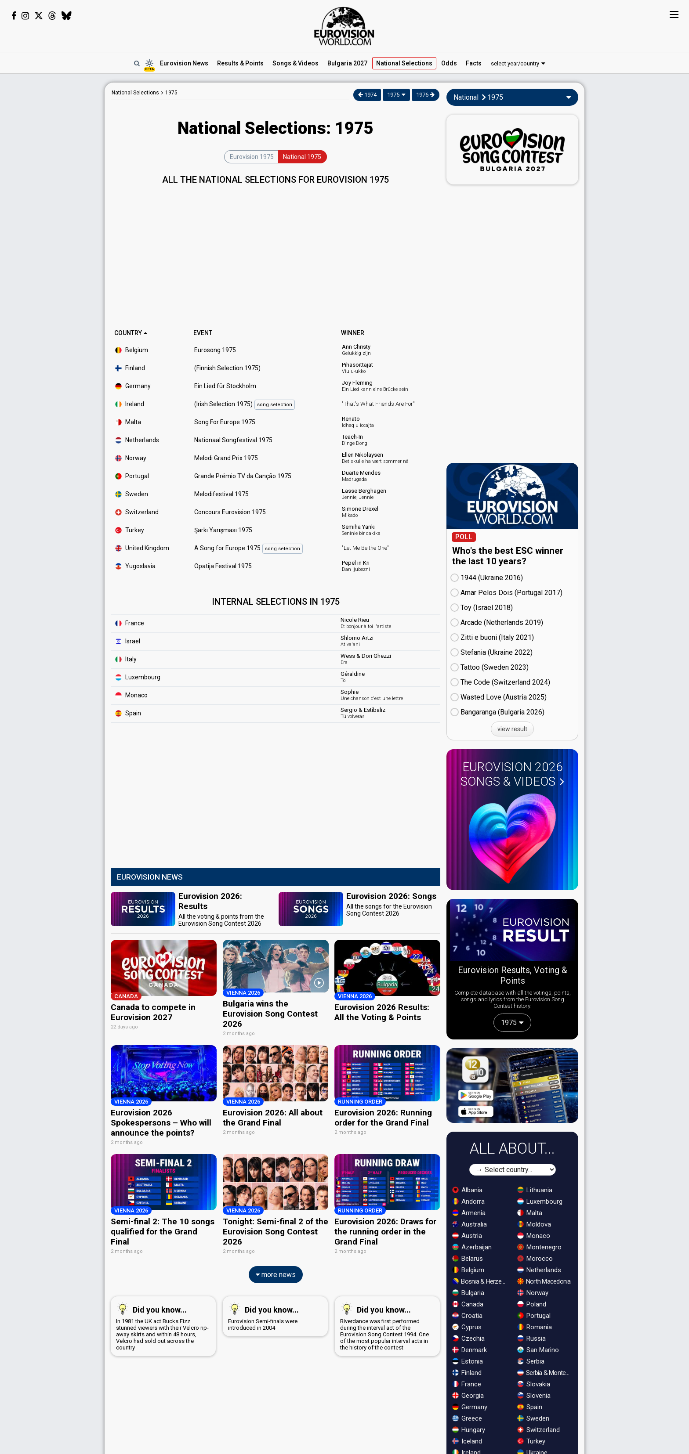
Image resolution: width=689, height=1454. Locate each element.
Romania (534, 1327)
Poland (531, 1304)
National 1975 (302, 156)
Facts (474, 63)
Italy (126, 659)
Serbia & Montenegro (545, 1373)
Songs (295, 63)
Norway (130, 458)
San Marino (538, 1350)
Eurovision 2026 (512, 774)
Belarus (467, 1259)
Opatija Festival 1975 (223, 566)
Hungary (468, 1430)
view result (512, 728)
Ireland (129, 404)
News (184, 63)
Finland (130, 368)
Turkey (129, 530)
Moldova (534, 1224)
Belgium (131, 350)
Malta (128, 422)
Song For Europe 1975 (224, 422)
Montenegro (539, 1247)
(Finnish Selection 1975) (227, 368)
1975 (171, 93)
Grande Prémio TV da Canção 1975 (242, 476)
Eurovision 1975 (252, 156)
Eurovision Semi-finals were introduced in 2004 (273, 1309)
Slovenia (534, 1396)
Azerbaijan (472, 1247)
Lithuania (534, 1190)
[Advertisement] (52, 214)
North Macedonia (544, 1281)
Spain (128, 713)
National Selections (135, 93)
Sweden (131, 494)
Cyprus (467, 1327)
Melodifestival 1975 (221, 494)
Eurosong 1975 (215, 350)
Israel (127, 641)
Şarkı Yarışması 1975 (223, 530)
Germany (133, 386)
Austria (467, 1236)
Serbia (530, 1361)
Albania (467, 1190)
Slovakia (533, 1384)
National (404, 63)
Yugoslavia (135, 566)
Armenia (469, 1213)
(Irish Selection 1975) (244, 405)
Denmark (469, 1350)
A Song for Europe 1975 (248, 549)
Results (240, 63)
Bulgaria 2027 (347, 63)
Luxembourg (137, 677)
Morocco (535, 1259)
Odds (449, 63)
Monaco (533, 1236)
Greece (467, 1418)
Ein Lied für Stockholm (225, 386)
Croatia (467, 1316)
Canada (467, 1304)
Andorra (468, 1201)
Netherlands (137, 440)
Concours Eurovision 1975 (230, 512)
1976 (425, 94)
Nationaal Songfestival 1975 (233, 440)
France (129, 623)
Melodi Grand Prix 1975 (226, 458)
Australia (469, 1224)
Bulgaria (468, 1293)
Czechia (468, 1338)
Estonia (467, 1361)
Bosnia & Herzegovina (480, 1281)
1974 (367, 94)
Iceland (467, 1441)
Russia (531, 1338)
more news (276, 1267)
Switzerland (538, 1430)
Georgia (468, 1396)
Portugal (132, 476)
